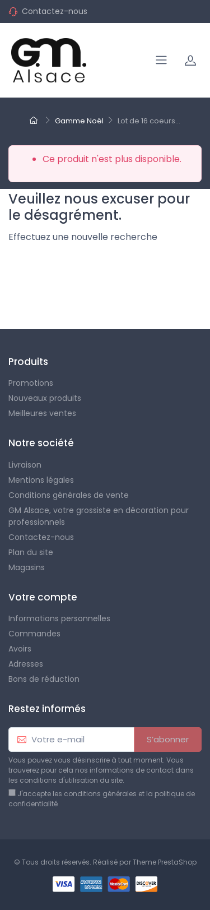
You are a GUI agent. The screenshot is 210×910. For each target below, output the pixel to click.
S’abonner (168, 739)
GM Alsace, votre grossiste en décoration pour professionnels (98, 516)
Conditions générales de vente (68, 495)
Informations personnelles (59, 618)
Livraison (24, 464)
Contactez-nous (54, 11)
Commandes (34, 633)
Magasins (26, 567)
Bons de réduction (44, 679)
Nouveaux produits (44, 398)
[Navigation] (161, 60)
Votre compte (42, 597)
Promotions (30, 383)
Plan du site (30, 552)
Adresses (25, 663)
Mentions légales (41, 480)
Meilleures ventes (42, 413)
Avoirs (19, 648)
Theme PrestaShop (165, 862)
